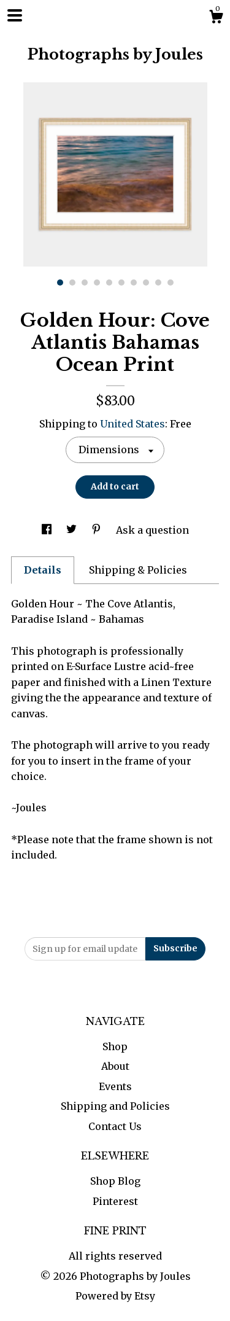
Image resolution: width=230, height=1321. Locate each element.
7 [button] (134, 282)
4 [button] (97, 282)
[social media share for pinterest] (97, 530)
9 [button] (158, 282)
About (115, 1066)
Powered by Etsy (115, 1296)
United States (132, 424)
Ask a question (152, 530)
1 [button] (60, 282)
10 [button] (170, 282)
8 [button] (146, 282)
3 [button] (85, 282)
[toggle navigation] (14, 15)
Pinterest (115, 1201)
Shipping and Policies (115, 1106)
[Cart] (216, 18)
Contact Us (115, 1126)
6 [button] (121, 282)
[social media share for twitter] (72, 530)
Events (115, 1086)
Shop (115, 1046)
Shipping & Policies (138, 570)
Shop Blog (115, 1181)
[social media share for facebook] (48, 530)
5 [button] (109, 282)
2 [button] (72, 282)
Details (42, 570)
